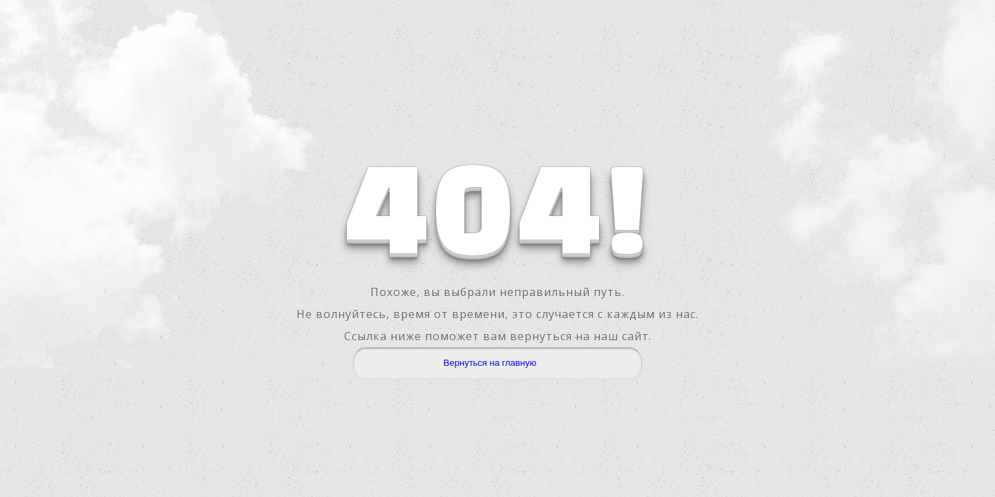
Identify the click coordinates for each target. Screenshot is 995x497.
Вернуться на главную (490, 363)
